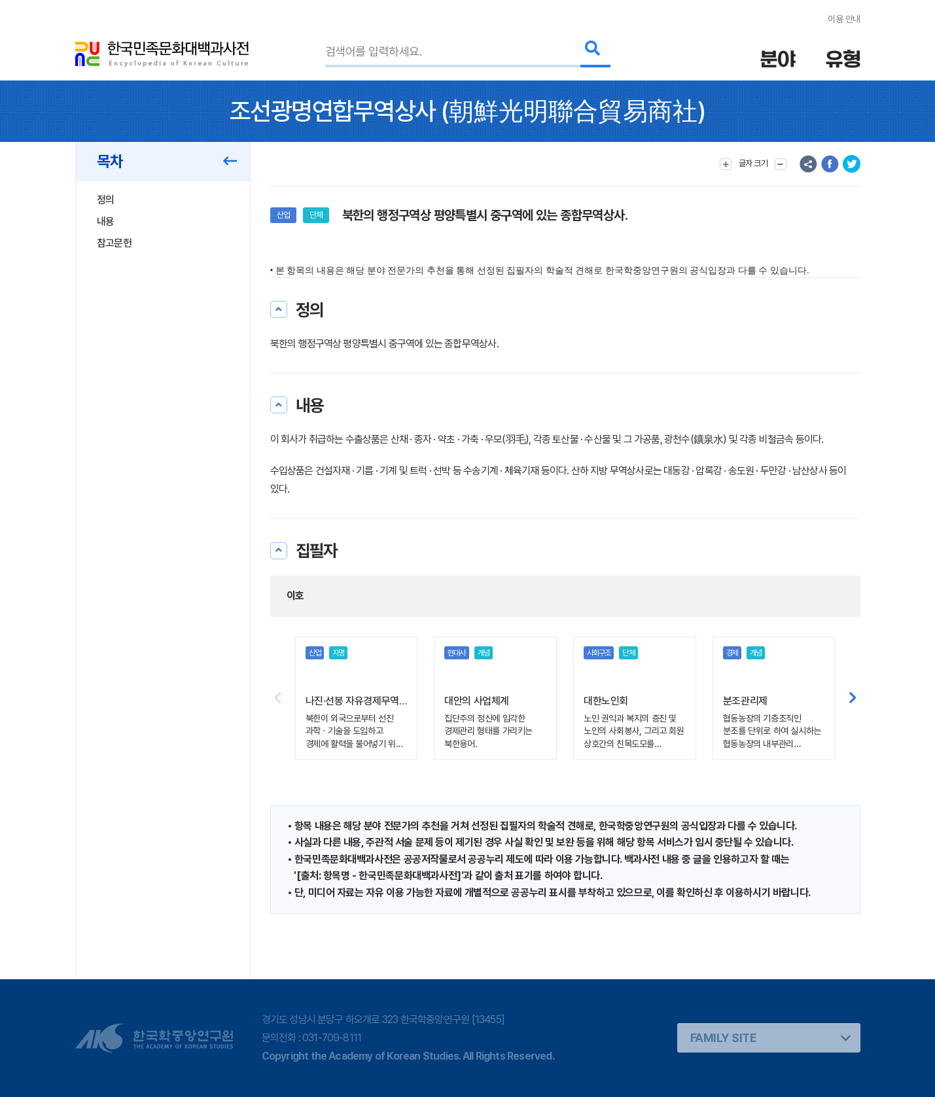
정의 (106, 200)
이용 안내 (844, 19)
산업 (283, 215)
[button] (853, 698)
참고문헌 (114, 243)
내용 (106, 221)
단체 (316, 215)
